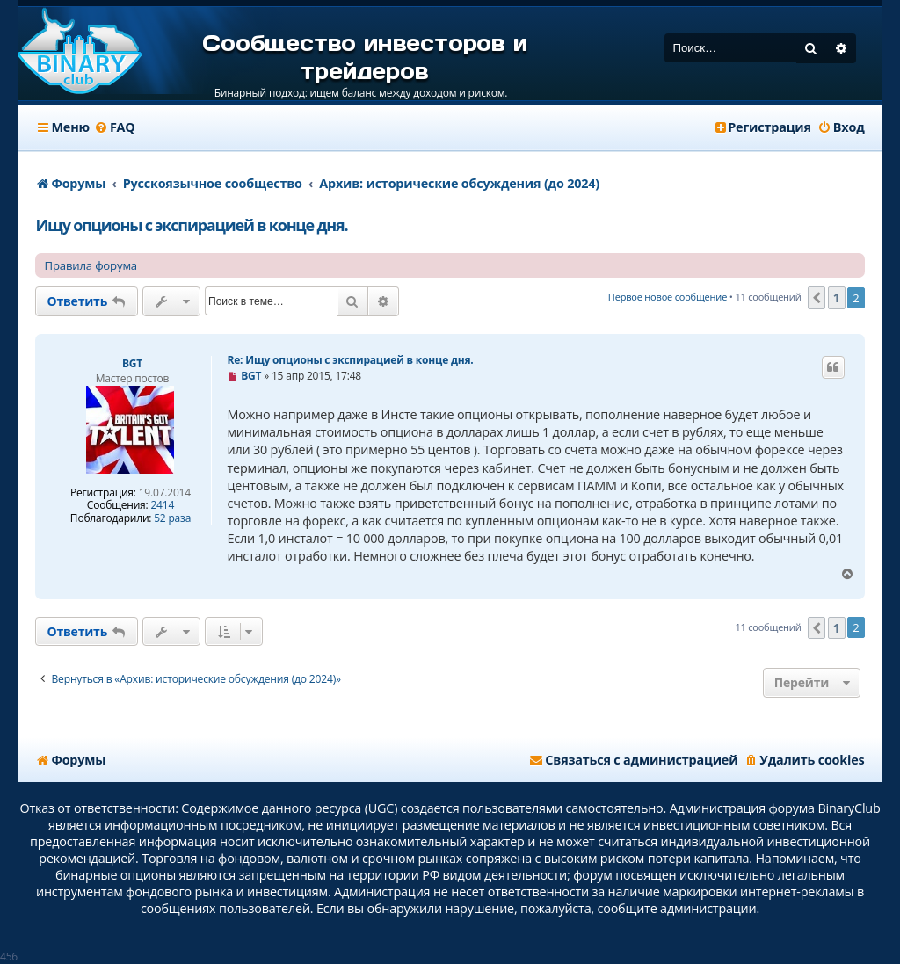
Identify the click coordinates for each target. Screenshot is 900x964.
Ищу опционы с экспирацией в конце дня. (191, 225)
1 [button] (836, 297)
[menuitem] (114, 127)
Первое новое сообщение (667, 296)
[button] (816, 297)
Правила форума (90, 265)
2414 (162, 505)
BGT (132, 363)
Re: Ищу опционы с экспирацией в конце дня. (350, 359)
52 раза (172, 518)
